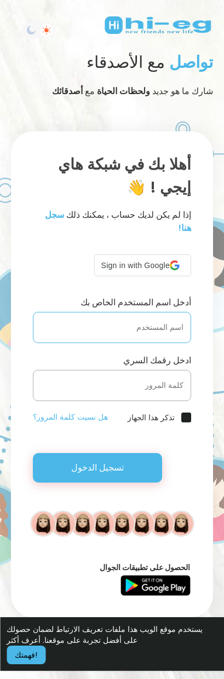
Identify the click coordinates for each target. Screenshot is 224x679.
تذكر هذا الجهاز (151, 417)
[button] (142, 265)
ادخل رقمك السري (157, 360)
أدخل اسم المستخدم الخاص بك (136, 302)
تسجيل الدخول (97, 467)
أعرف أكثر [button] (24, 640)
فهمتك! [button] (26, 654)
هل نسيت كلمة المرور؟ (70, 416)
